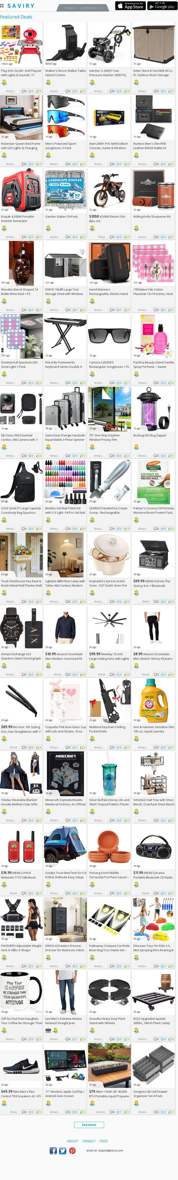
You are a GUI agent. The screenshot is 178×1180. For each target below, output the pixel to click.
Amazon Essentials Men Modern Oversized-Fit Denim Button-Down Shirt (64, 658)
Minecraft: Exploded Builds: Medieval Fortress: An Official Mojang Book (65, 804)
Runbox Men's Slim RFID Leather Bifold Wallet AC (150, 145)
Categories (89, 7)
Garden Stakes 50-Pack (61, 216)
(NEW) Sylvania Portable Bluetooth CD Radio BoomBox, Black (153, 877)
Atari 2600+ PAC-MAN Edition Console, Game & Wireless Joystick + (108, 147)
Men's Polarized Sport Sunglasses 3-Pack (60, 145)
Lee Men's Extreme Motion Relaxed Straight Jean (63, 1021)
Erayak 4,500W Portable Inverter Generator (17, 218)
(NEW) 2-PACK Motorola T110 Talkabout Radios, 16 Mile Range (18, 877)
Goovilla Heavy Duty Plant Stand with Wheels (107, 1021)
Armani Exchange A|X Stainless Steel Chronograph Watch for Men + (21, 658)
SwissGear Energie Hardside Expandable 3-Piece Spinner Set (65, 439)
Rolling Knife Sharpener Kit (151, 216)
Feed (104, 1141)
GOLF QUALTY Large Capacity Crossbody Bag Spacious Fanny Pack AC (21, 512)
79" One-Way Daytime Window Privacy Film (104, 437)
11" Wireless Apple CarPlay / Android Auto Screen (65, 1093)
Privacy (89, 1141)
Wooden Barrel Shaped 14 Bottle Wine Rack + (19, 291)
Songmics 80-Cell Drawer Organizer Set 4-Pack (150, 1093)
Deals (69, 7)
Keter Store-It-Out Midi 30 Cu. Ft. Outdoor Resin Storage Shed (153, 75)
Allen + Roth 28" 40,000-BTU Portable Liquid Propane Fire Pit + (109, 1096)
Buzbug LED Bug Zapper (150, 435)
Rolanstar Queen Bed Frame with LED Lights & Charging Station (20, 147)
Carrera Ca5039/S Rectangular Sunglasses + (109, 364)
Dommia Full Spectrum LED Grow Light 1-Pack (19, 364)
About (72, 1141)
